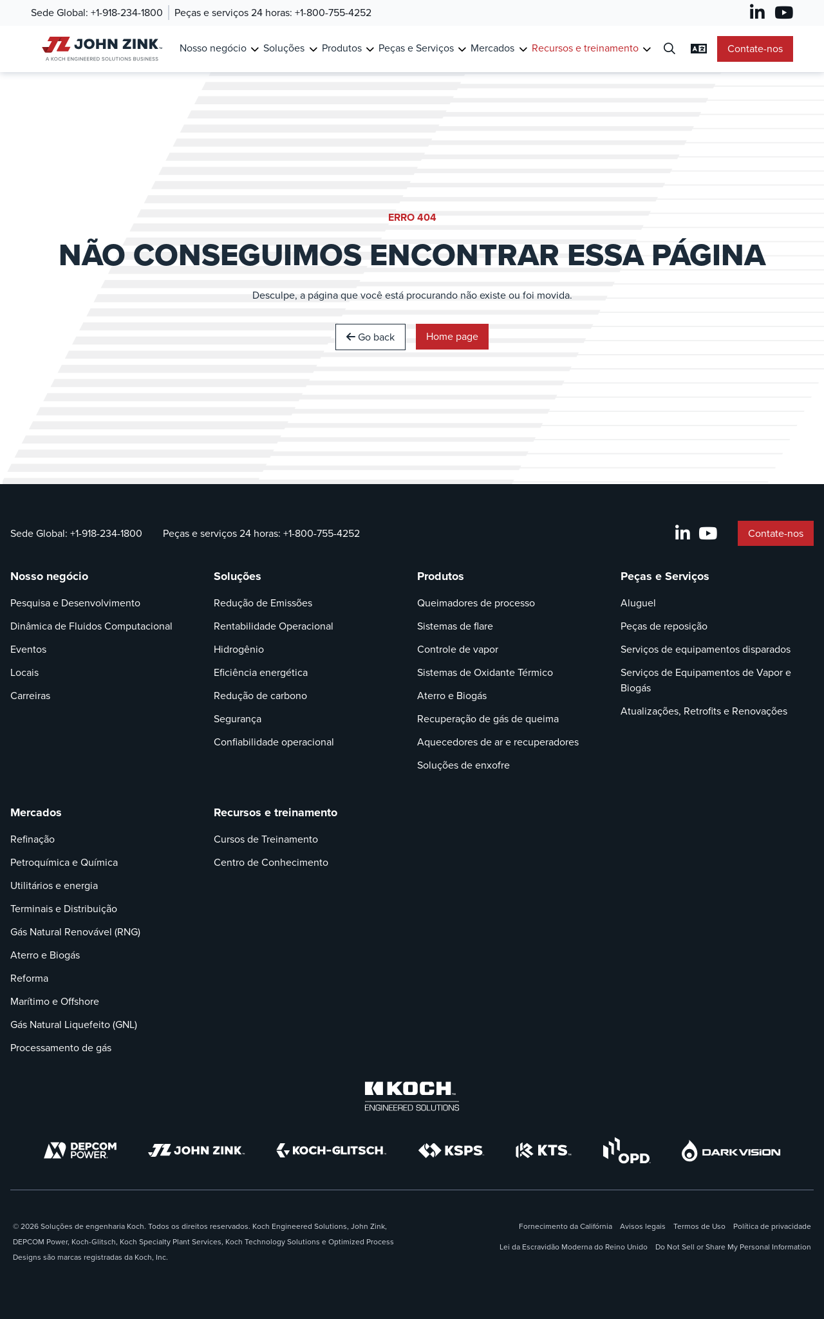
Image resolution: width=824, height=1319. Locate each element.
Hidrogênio (239, 649)
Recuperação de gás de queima (488, 718)
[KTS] (544, 1150)
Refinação (32, 839)
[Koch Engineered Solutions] (412, 1096)
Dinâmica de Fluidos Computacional (91, 626)
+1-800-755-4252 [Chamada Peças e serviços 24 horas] (333, 12)
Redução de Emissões (263, 602)
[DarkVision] (731, 1150)
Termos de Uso (699, 1226)
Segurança (237, 718)
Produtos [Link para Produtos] (342, 48)
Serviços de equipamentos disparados (706, 649)
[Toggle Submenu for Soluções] (313, 49)
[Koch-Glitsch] (331, 1150)
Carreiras (30, 695)
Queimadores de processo (476, 602)
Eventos (28, 649)
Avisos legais (643, 1226)
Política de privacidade (772, 1226)
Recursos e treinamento (275, 812)
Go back (370, 337)
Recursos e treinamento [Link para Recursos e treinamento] (585, 48)
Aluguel (638, 602)
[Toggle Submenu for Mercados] (523, 49)
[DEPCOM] (80, 1150)
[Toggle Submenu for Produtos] (370, 49)
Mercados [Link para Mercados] (492, 48)
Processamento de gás (60, 1047)
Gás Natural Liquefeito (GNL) (73, 1024)
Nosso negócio (49, 576)
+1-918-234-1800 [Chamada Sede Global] (127, 12)
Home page (452, 336)
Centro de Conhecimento (271, 862)
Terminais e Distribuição (63, 908)
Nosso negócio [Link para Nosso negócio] (213, 48)
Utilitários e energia (54, 885)
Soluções (237, 576)
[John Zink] (196, 1150)
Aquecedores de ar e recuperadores (498, 741)
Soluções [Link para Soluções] (283, 48)
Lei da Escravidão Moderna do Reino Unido (574, 1247)
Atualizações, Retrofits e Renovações (704, 711)
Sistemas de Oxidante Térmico (485, 672)
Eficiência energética (261, 672)
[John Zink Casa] (100, 48)
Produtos (440, 576)
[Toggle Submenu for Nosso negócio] (254, 49)
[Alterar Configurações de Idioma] (698, 49)
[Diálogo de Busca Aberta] (669, 49)
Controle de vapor (457, 649)
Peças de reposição (664, 626)
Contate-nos (755, 48)
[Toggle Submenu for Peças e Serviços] (462, 49)
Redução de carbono (260, 695)
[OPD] (627, 1150)
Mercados (36, 812)
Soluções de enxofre (463, 765)
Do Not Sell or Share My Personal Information (733, 1247)
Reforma (29, 978)
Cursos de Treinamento (266, 839)
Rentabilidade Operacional (273, 626)
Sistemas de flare (455, 626)
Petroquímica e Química (64, 862)
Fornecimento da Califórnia (565, 1226)
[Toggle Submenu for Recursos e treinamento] (646, 49)
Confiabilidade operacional (274, 741)
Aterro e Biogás (452, 695)
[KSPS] (451, 1151)
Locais (24, 672)
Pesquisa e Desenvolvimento (75, 602)
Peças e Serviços (665, 576)
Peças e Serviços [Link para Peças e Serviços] (416, 48)
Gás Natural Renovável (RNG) (75, 931)
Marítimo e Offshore (54, 1001)
